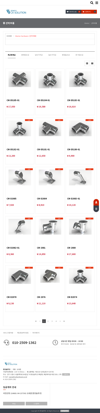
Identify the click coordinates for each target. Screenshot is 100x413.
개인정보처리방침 (23, 333)
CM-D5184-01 (43, 100)
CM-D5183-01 (73, 100)
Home (87, 23)
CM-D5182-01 (13, 149)
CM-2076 (41, 297)
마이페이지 (36, 333)
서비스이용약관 (8, 333)
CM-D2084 (42, 198)
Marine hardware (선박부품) (25, 36)
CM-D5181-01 (43, 149)
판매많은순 (25, 55)
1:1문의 (36, 403)
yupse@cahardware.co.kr (18, 377)
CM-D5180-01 (73, 149)
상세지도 (66, 374)
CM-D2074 (72, 297)
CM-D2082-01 (13, 247)
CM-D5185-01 (13, 100)
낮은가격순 (39, 55)
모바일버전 (64, 411)
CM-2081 (41, 247)
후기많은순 (79, 55)
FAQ (13, 403)
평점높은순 (66, 55)
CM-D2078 (11, 297)
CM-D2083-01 (73, 198)
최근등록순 (12, 55)
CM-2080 (71, 247)
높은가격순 (52, 55)
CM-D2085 (11, 198)
